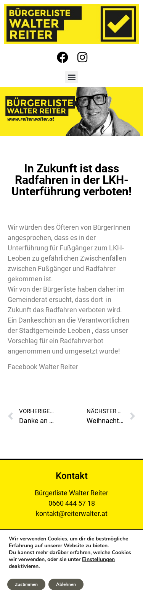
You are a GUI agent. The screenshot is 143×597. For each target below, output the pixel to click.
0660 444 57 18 (71, 503)
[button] (71, 77)
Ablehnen (66, 584)
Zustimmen (26, 584)
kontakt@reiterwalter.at (72, 513)
